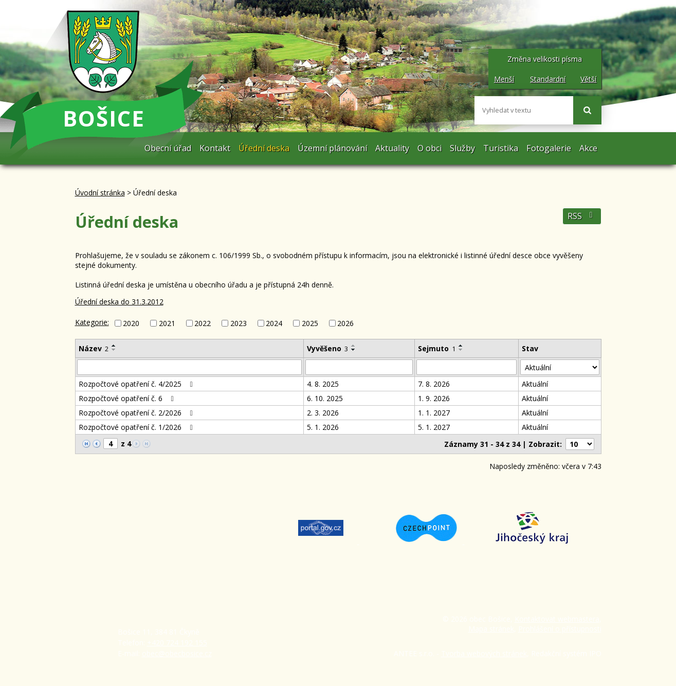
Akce (588, 148)
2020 (131, 323)
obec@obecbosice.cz (177, 653)
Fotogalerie (548, 148)
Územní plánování (332, 148)
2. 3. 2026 (323, 413)
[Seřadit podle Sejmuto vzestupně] (461, 346)
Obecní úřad (167, 148)
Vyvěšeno (327, 348)
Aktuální (535, 384)
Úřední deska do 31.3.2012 (119, 301)
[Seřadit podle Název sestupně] (114, 350)
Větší (588, 79)
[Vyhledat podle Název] (189, 367)
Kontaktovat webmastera (557, 619)
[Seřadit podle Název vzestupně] (114, 346)
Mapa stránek (491, 629)
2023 (238, 323)
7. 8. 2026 (434, 384)
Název (93, 348)
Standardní (547, 79)
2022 (202, 323)
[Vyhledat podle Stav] (559, 367)
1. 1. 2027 (434, 413)
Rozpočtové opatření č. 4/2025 (137, 384)
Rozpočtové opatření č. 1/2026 (137, 427)
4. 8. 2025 (323, 384)
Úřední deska (264, 148)
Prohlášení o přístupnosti (559, 629)
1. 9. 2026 (434, 398)
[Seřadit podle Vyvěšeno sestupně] (353, 350)
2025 (310, 323)
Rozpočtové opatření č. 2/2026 (137, 413)
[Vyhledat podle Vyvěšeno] (358, 367)
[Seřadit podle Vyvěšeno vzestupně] (353, 346)
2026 (345, 323)
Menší (504, 79)
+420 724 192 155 (177, 642)
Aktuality (392, 148)
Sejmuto (436, 348)
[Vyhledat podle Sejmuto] (466, 367)
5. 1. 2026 (323, 427)
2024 (274, 323)
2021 (167, 323)
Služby (462, 148)
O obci (429, 148)
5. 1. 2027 (434, 427)
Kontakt (214, 148)
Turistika (500, 148)
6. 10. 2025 (325, 398)
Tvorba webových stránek (484, 653)
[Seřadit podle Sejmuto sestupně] (461, 350)
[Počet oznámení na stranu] (579, 444)
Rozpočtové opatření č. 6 (128, 398)
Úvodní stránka (130, 148)
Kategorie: (92, 322)
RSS (582, 216)
